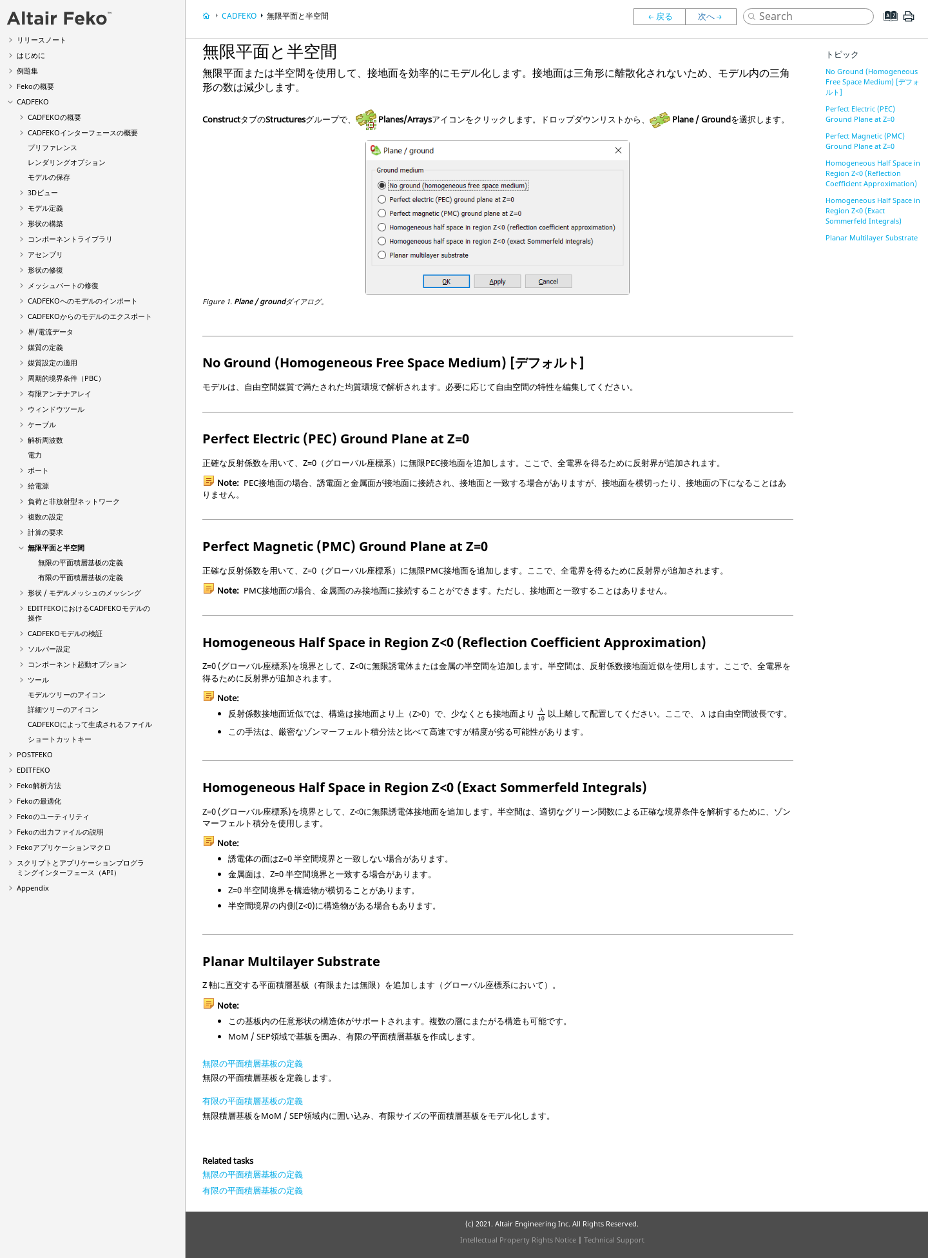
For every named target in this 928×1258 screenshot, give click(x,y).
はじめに (31, 55)
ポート (38, 470)
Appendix (33, 888)
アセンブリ (45, 254)
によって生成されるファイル (90, 724)
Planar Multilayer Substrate (872, 237)
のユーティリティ (53, 816)
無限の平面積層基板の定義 (80, 562)
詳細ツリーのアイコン (63, 709)
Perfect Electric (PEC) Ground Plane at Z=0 (860, 114)
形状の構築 (45, 223)
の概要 (35, 86)
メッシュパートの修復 (63, 285)
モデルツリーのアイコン (67, 694)
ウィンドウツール (56, 409)
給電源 (38, 485)
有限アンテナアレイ (60, 393)
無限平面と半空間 (56, 547)
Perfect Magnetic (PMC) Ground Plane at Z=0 (865, 141)
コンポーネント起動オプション (77, 664)
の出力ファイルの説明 (60, 832)
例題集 (27, 70)
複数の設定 (45, 516)
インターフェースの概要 (83, 132)
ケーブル (42, 424)
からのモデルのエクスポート (90, 316)
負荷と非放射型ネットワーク (74, 501)
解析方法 (39, 785)
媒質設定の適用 (52, 362)
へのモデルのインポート (83, 300)
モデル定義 (45, 208)
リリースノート (41, 39)
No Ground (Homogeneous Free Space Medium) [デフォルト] (873, 81)
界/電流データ (50, 331)
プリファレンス (52, 147)
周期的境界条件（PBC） (66, 378)
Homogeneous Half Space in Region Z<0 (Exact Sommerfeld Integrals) (873, 210)
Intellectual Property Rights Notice (518, 1239)
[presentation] (541, 715)
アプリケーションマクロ (64, 847)
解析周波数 (45, 440)
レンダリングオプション (67, 162)
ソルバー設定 (49, 648)
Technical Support (614, 1239)
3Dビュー (43, 192)
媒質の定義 (45, 347)
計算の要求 (45, 532)
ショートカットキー (60, 739)
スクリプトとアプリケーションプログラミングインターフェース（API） (80, 867)
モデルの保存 (49, 177)
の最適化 (39, 801)
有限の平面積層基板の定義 (80, 577)
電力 (35, 455)
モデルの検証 (65, 633)
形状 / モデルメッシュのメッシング (84, 592)
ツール (38, 679)
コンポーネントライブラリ (70, 239)
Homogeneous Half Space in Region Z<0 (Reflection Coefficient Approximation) (873, 173)
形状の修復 (45, 270)
